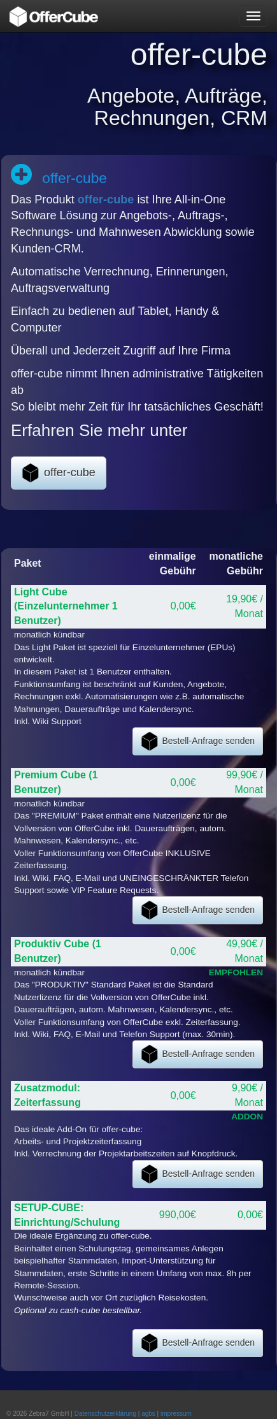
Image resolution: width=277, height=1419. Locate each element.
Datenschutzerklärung (105, 1413)
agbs (148, 1413)
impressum (176, 1413)
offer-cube (106, 199)
